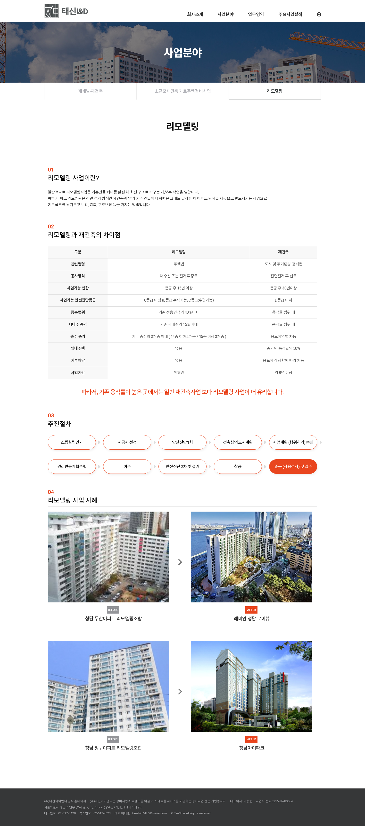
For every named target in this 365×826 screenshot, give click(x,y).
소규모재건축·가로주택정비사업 (183, 91)
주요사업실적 (290, 14)
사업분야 (225, 14)
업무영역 (256, 14)
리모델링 (274, 91)
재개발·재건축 (90, 91)
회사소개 (195, 14)
